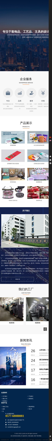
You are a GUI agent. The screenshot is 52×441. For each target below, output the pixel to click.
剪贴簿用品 (30, 403)
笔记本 (29, 406)
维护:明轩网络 (37, 433)
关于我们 (4, 393)
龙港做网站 (18, 436)
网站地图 (30, 433)
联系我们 (4, 398)
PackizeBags (38, 436)
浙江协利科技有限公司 (16, 433)
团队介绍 (4, 395)
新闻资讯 (30, 395)
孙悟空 (12, 436)
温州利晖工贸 (24, 436)
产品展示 (30, 393)
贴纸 (3, 406)
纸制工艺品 (4, 403)
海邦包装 (31, 436)
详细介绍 (26, 276)
